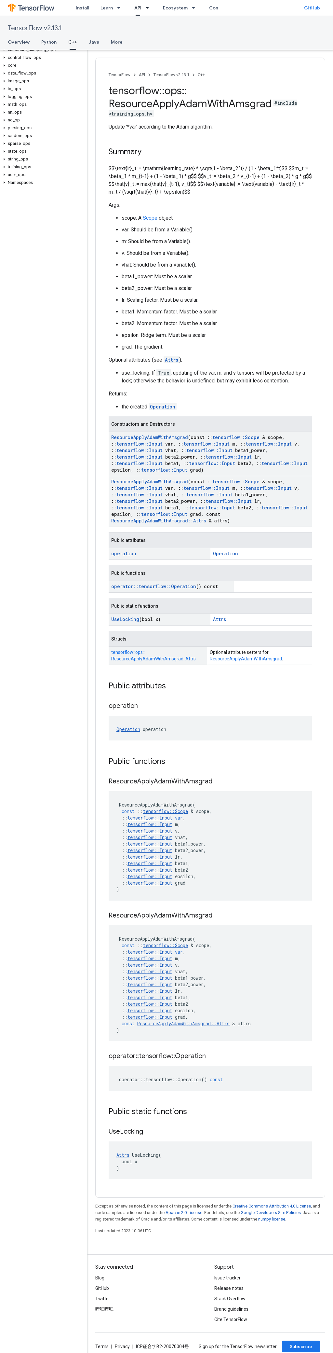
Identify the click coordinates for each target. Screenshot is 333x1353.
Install (82, 8)
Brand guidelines (231, 1309)
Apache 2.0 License (184, 1212)
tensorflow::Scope (236, 437)
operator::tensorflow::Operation (153, 586)
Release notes (229, 1288)
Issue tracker (227, 1277)
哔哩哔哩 (104, 1309)
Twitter (102, 1298)
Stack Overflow (230, 1298)
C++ (201, 74)
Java (94, 42)
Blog (99, 1277)
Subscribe (301, 1346)
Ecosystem (175, 8)
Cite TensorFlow (230, 1319)
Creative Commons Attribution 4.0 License (272, 1206)
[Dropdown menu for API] (149, 8)
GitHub (312, 8)
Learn (106, 8)
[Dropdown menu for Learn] (120, 8)
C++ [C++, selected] (72, 42)
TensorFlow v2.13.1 (35, 28)
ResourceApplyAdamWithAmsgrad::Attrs (158, 521)
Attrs (171, 360)
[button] (42, 50)
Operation (162, 407)
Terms (102, 1346)
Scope (150, 218)
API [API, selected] (137, 8)
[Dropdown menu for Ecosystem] (195, 8)
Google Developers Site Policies (271, 1212)
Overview (19, 42)
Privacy (122, 1346)
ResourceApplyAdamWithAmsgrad (149, 437)
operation (123, 553)
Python (49, 42)
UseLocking (125, 619)
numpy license (271, 1219)
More (117, 42)
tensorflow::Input (139, 444)
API (142, 74)
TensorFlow (119, 74)
